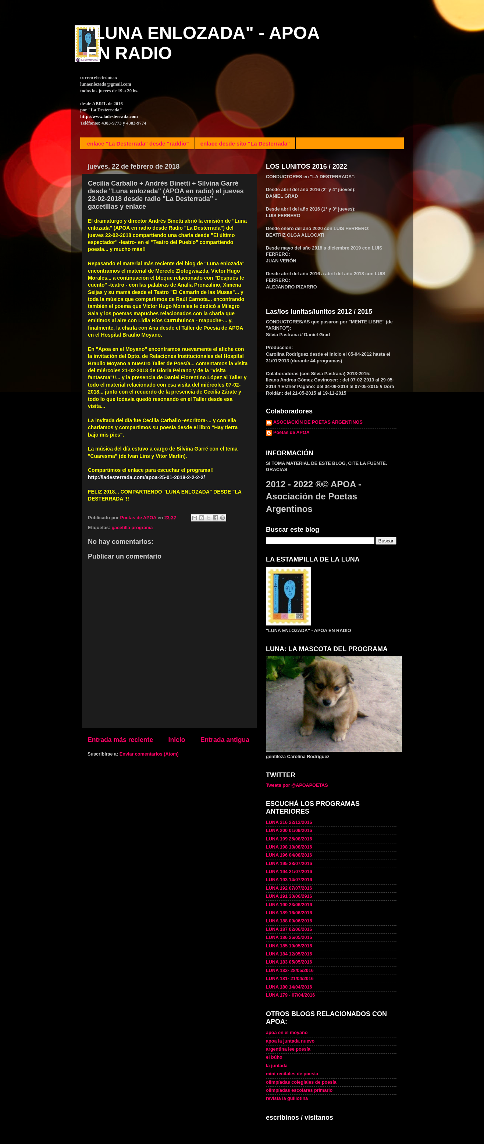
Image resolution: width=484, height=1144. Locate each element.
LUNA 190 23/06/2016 (289, 904)
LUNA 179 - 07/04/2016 (290, 995)
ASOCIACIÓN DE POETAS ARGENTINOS (318, 422)
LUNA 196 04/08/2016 (289, 855)
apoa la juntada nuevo (290, 1041)
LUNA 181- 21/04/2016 (290, 978)
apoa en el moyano (286, 1032)
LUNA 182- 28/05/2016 (290, 970)
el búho (274, 1057)
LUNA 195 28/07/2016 (289, 863)
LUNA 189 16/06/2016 (289, 912)
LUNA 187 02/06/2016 (289, 929)
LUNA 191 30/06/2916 (289, 896)
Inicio (176, 739)
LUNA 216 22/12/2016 (289, 822)
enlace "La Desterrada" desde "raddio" (138, 143)
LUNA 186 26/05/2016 (289, 937)
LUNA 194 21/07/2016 (289, 871)
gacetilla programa (132, 527)
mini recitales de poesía (292, 1073)
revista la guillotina (287, 1098)
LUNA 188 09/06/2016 (289, 921)
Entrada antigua (224, 739)
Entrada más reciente (120, 739)
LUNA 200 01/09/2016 (289, 830)
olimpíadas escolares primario (299, 1090)
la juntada (277, 1065)
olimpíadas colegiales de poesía (301, 1082)
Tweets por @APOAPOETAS (297, 785)
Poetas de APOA (291, 432)
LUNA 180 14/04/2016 (289, 987)
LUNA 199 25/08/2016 (289, 839)
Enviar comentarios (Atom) (149, 754)
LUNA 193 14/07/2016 (289, 879)
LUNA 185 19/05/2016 (289, 945)
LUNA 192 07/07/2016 (289, 888)
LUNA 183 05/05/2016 (289, 962)
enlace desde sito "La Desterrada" (245, 143)
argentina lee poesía (288, 1049)
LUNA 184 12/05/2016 (289, 954)
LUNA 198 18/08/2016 (289, 847)
